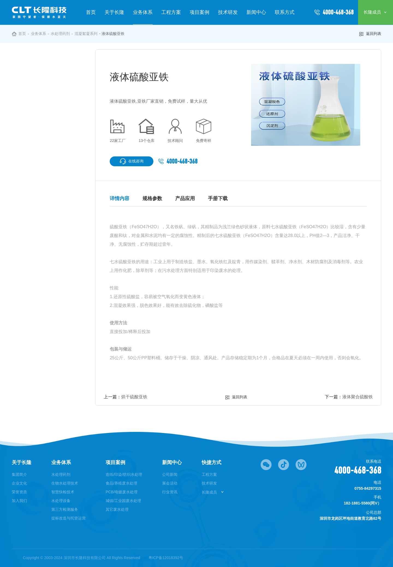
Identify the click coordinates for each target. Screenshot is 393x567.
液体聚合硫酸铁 (357, 396)
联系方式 (284, 12)
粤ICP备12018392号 (165, 558)
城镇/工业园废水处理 (123, 500)
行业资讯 (169, 492)
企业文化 (19, 483)
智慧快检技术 (62, 492)
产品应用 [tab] (185, 198)
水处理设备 (60, 500)
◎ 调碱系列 (32, 98)
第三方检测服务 (64, 509)
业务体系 (143, 12)
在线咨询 (132, 161)
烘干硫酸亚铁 (134, 396)
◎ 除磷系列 (32, 88)
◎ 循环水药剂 (34, 150)
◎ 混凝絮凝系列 (36, 78)
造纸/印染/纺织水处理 (124, 474)
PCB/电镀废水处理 (122, 492)
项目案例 (199, 12)
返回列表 (370, 33)
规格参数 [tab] (152, 198)
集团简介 (19, 474)
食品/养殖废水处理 (121, 483)
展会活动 (169, 483)
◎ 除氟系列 (32, 119)
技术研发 (228, 12)
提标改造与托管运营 (68, 518)
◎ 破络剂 (30, 129)
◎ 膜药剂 (30, 140)
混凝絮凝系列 (86, 33)
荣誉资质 (19, 492)
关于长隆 (114, 12)
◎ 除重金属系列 (36, 109)
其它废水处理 (117, 509)
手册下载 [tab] (218, 198)
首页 (91, 12)
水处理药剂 (60, 33)
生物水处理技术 (64, 483)
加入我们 (19, 500)
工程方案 (171, 12)
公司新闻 (169, 474)
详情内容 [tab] (119, 198)
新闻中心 (256, 12)
